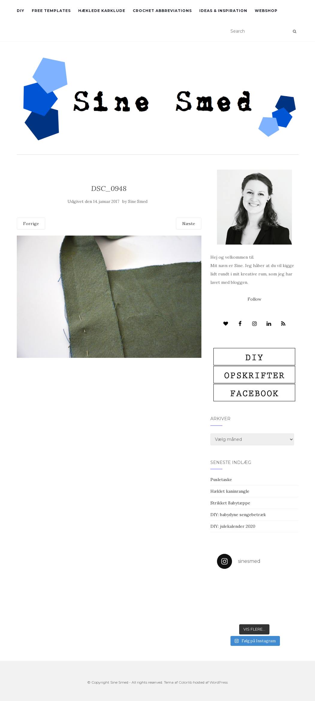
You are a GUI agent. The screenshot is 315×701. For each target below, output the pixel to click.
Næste (188, 223)
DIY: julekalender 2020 (232, 526)
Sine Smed (137, 201)
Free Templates (51, 10)
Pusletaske (221, 479)
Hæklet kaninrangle (229, 491)
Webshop (266, 10)
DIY (20, 10)
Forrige (31, 223)
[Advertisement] (109, 401)
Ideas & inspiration (223, 10)
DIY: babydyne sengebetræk (238, 514)
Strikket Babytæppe (230, 503)
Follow (254, 299)
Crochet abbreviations (162, 10)
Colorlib (185, 682)
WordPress (219, 682)
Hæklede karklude (101, 10)
